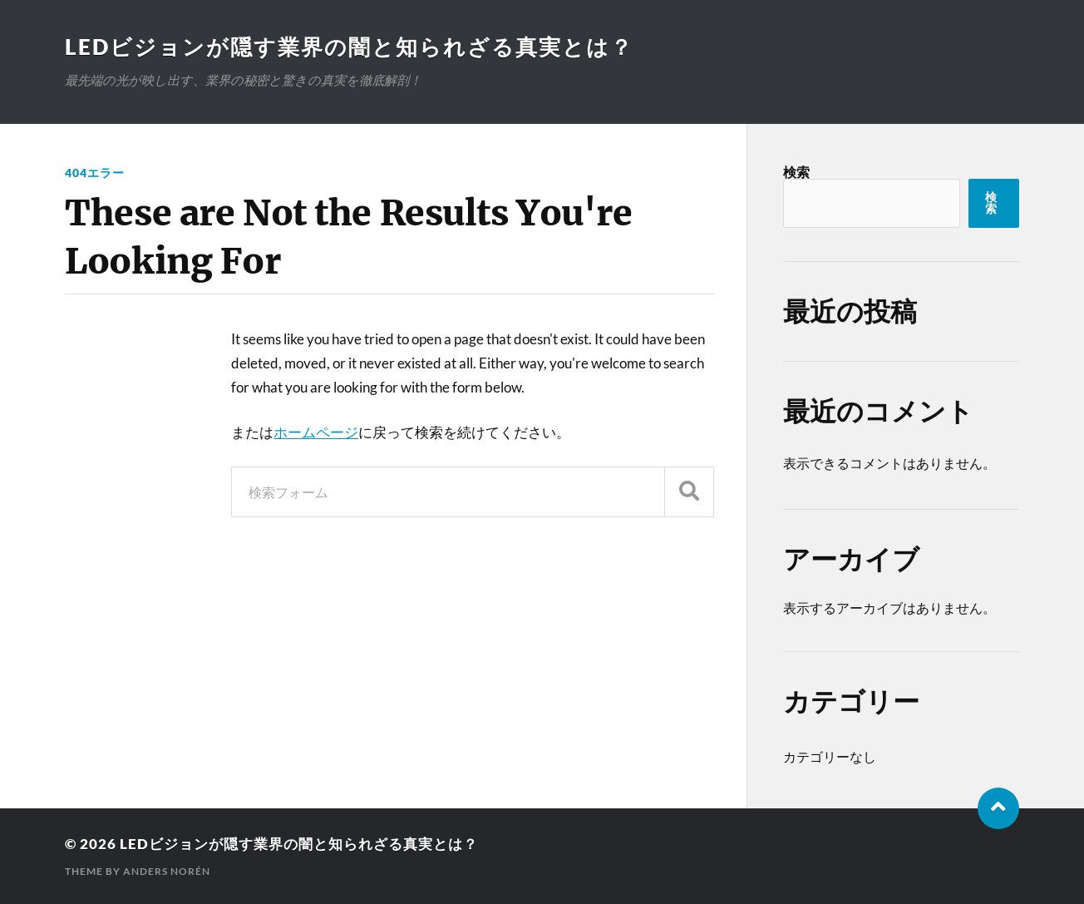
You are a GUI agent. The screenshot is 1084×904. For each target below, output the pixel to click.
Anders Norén (166, 871)
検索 (796, 172)
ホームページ (315, 432)
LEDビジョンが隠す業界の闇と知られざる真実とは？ (349, 46)
